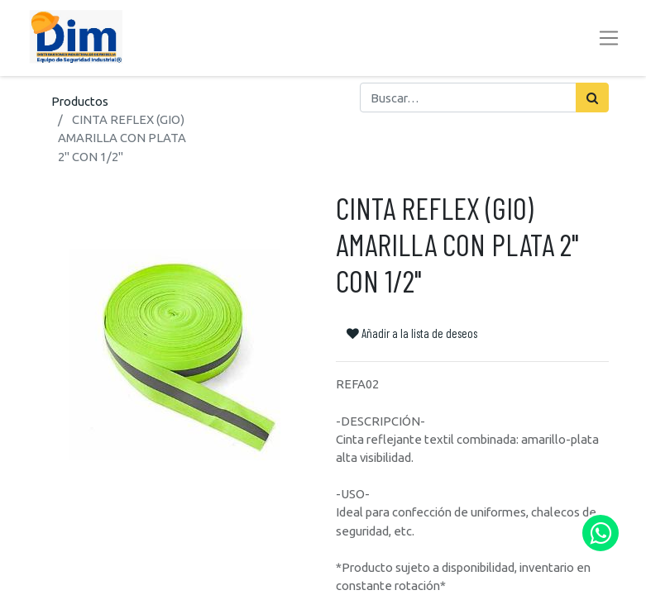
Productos (79, 101)
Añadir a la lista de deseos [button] (412, 333)
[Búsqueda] (592, 97)
